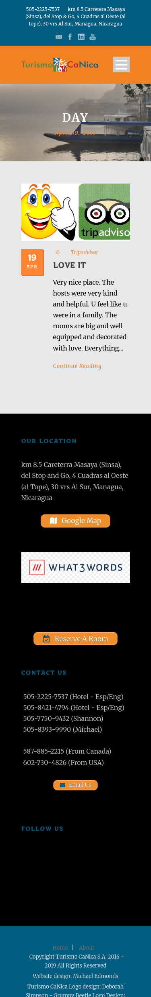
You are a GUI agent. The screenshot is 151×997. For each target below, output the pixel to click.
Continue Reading (77, 366)
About (87, 947)
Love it (69, 265)
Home (60, 947)
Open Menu (121, 64)
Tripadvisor (84, 252)
